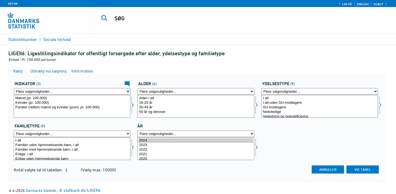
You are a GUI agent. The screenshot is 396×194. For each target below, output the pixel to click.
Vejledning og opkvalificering (319, 116)
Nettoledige (319, 112)
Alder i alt (195, 98)
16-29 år (195, 103)
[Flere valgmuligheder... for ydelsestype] (319, 91)
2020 (195, 159)
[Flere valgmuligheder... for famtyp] (72, 133)
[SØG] (233, 18)
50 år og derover (195, 112)
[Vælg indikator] (72, 106)
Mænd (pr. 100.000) (72, 98)
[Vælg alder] (195, 106)
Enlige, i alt (72, 154)
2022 (195, 149)
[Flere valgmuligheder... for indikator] (72, 91)
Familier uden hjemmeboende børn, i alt (72, 145)
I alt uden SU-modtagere (319, 103)
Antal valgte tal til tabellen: (39, 169)
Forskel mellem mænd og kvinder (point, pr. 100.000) (72, 107)
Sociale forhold (57, 39)
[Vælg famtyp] (72, 148)
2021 (195, 154)
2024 (195, 140)
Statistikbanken (22, 39)
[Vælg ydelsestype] (319, 106)
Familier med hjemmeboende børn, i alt (72, 149)
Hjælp (378, 4)
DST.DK (13, 3)
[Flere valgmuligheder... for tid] (195, 133)
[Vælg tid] (195, 148)
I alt (319, 98)
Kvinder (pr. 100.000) (72, 103)
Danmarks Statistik (40, 190)
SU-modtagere (319, 107)
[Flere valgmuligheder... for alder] (195, 91)
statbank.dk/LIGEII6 (82, 190)
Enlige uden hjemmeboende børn (72, 159)
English (363, 4)
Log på (347, 4)
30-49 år (195, 107)
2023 (195, 145)
